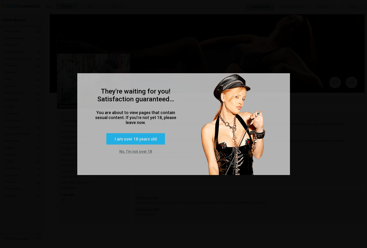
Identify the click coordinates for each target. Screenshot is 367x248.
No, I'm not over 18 (135, 151)
